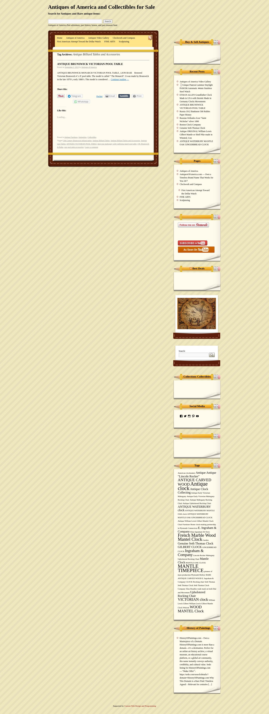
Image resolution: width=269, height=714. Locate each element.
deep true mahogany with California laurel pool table (117, 144)
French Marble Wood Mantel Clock (197, 537)
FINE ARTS (109, 41)
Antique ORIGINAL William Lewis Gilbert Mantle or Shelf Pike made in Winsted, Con (196, 134)
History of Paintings (198, 627)
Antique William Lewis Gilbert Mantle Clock (196, 521)
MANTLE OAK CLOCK (196, 563)
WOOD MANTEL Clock (191, 609)
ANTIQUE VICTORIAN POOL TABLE (81, 144)
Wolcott (186, 608)
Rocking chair (198, 582)
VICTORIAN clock (193, 599)
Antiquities (82, 137)
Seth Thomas (210, 582)
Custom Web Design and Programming (140, 706)
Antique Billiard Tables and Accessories (125, 141)
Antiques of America (75, 38)
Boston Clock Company (190, 124)
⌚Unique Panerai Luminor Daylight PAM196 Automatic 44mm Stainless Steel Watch (196, 88)
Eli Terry (206, 532)
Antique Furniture (71, 137)
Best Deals (198, 268)
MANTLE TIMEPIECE (191, 568)
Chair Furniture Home (186, 525)
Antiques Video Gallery (98, 38)
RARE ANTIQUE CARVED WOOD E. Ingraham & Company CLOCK (196, 578)
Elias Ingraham (196, 532)
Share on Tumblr (124, 96)
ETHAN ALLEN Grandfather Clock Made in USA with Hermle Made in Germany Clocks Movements (196, 98)
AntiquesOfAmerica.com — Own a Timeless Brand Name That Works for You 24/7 (196, 177)
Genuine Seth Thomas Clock (192, 128)
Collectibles (91, 137)
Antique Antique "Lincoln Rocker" (197, 474)
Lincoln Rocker (199, 555)
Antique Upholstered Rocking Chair (197, 503)
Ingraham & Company (191, 553)
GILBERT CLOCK (190, 547)
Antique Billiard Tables (101, 141)
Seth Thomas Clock (185, 585)
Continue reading (120, 79)
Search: (182, 351)
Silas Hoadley (191, 589)
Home (59, 38)
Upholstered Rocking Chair (191, 594)
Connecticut (193, 528)
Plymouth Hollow (198, 575)
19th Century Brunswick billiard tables (77, 141)
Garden (205, 540)
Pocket (99, 96)
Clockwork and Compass (124, 38)
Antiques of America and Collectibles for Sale (101, 7)
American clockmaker (186, 473)
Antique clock (193, 486)
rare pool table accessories (74, 147)
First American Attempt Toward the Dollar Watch (79, 41)
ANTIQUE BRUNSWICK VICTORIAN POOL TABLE (90, 64)
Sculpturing (124, 41)
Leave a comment (91, 147)
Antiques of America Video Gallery (195, 81)
